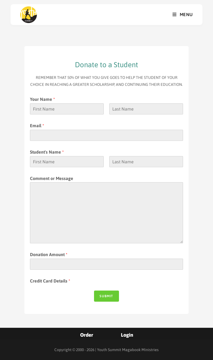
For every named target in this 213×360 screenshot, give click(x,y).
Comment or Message (51, 178)
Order (86, 335)
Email (37, 125)
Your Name (42, 99)
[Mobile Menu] (183, 14)
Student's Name (47, 151)
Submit (106, 296)
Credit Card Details (50, 280)
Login (127, 335)
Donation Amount (48, 254)
